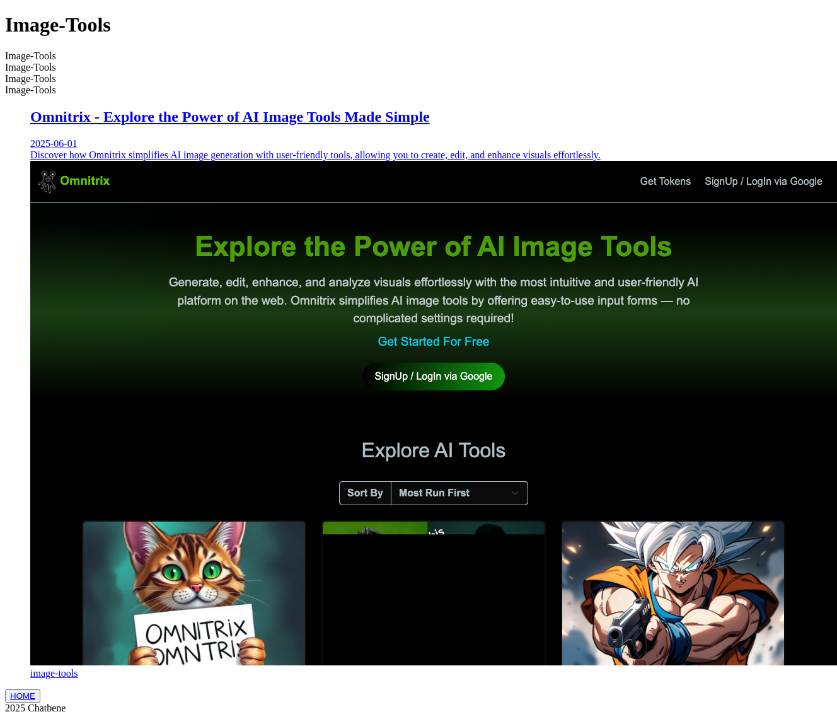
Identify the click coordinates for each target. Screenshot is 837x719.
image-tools (54, 673)
